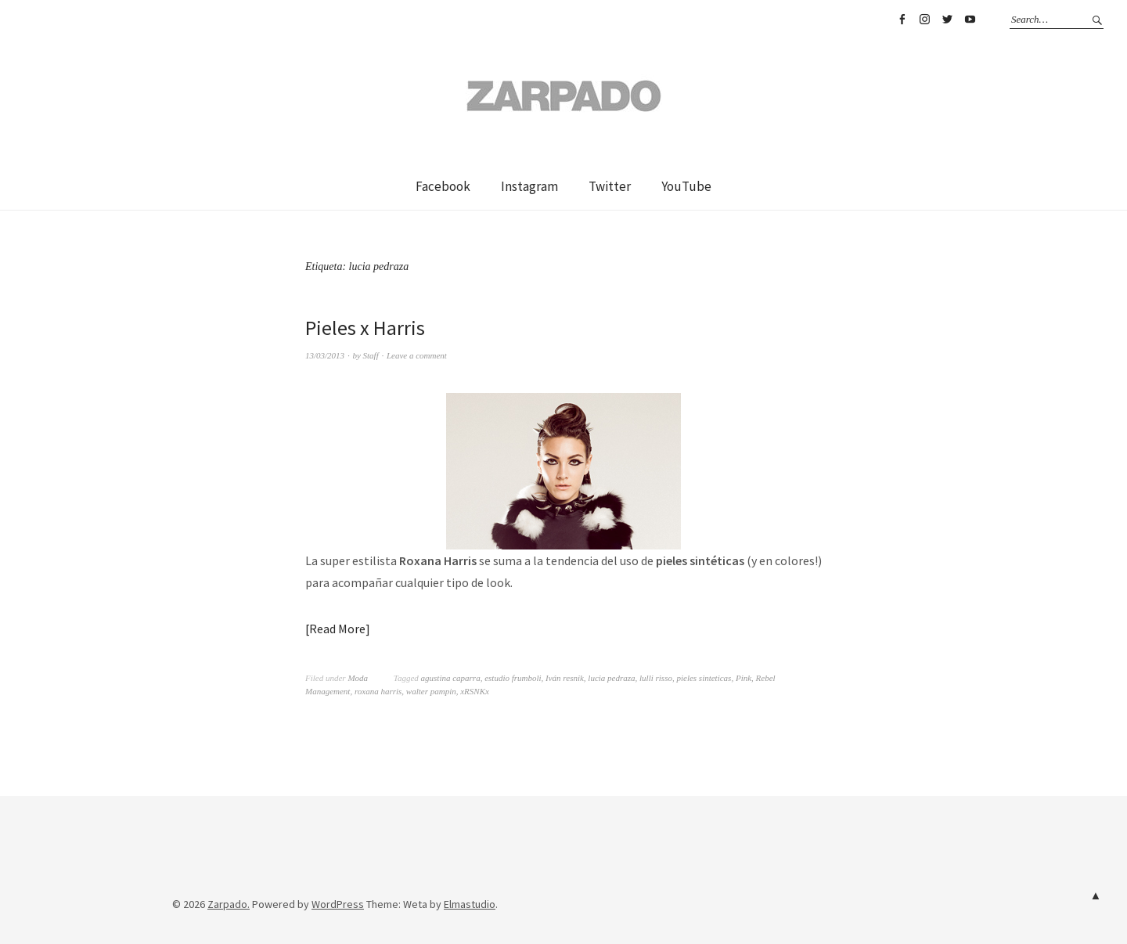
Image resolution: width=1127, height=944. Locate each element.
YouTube (969, 19)
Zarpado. (228, 904)
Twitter (947, 19)
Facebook (901, 19)
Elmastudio (469, 904)
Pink (743, 678)
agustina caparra (451, 678)
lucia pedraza (611, 678)
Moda (357, 678)
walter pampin (431, 691)
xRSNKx (474, 691)
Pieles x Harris (365, 327)
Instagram (924, 19)
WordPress (337, 904)
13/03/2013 (324, 355)
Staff (371, 355)
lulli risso (655, 678)
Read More (337, 628)
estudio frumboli (512, 678)
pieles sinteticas (703, 678)
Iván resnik (564, 678)
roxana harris (378, 691)
